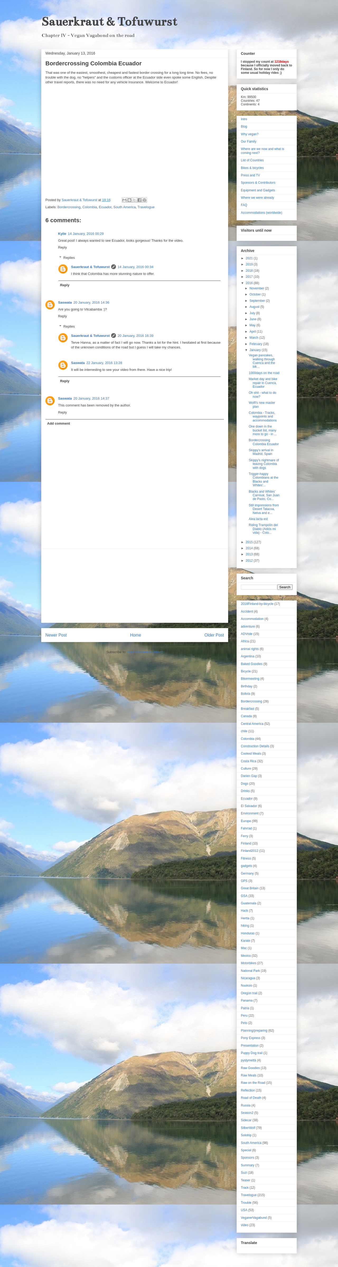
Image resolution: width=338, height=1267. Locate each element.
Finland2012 (249, 851)
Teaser (245, 1180)
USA (244, 1210)
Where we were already (257, 198)
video (244, 1225)
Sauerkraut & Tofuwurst (109, 21)
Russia (246, 1105)
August (255, 307)
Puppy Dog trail (251, 1053)
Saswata (65, 302)
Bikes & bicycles (252, 168)
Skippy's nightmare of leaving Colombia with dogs (264, 464)
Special (246, 1150)
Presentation (250, 1045)
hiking (245, 926)
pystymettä (248, 1060)
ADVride (246, 634)
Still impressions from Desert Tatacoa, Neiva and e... (264, 509)
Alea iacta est (258, 519)
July (253, 313)
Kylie (62, 234)
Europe (246, 821)
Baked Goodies (251, 664)
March (254, 337)
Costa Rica (248, 761)
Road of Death (251, 1098)
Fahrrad (246, 828)
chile (244, 731)
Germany (247, 873)
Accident (247, 611)
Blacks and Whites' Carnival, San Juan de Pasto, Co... (264, 495)
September (258, 301)
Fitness (246, 858)
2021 (250, 258)
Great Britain (250, 888)
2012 (250, 560)
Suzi (244, 1172)
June (253, 319)
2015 (250, 542)
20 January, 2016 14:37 (91, 398)
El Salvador (249, 806)
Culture (246, 768)
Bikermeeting (250, 679)
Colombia (89, 207)
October (256, 294)
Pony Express (250, 1038)
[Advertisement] (134, 586)
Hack (244, 910)
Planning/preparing (254, 1030)
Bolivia (245, 694)
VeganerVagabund (254, 1218)
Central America (252, 724)
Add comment (58, 423)
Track (245, 1188)
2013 (250, 554)
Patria (245, 1008)
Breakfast (247, 709)
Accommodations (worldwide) (261, 213)
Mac (244, 948)
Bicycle (246, 671)
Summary (247, 1165)
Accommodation (252, 619)
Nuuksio (246, 985)
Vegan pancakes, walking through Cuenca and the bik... (262, 360)
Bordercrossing (69, 207)
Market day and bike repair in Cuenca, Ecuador (263, 383)
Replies (69, 258)
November (257, 288)
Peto (244, 1023)
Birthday (246, 686)
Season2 (247, 1113)
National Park (250, 971)
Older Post (214, 635)
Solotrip (246, 1135)
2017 (250, 277)
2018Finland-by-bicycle (257, 604)
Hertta (245, 918)
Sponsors (247, 1157)
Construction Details (255, 746)
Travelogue (146, 207)
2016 (250, 283)
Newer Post (56, 635)
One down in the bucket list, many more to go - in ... (263, 430)
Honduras (248, 933)
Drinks (245, 791)
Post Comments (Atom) (145, 652)
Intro (244, 119)
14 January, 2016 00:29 (86, 234)
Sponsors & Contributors (258, 183)
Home (135, 635)
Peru (244, 1015)
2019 (250, 264)
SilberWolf (248, 1128)
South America (124, 207)
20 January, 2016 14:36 (91, 302)
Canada (246, 716)
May (253, 325)
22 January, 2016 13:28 (104, 363)
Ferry (244, 836)
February (256, 344)
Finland (246, 843)
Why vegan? (250, 134)
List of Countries (252, 160)
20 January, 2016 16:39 (135, 336)
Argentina (247, 656)
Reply (62, 247)
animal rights (250, 649)
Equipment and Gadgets (258, 190)
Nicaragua (248, 978)
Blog (244, 126)
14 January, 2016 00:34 (135, 267)
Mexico (246, 956)
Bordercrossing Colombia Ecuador (264, 442)
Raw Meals (248, 1075)
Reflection (248, 1090)
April (253, 331)
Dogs (244, 783)
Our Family (248, 141)
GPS (244, 881)
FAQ (244, 205)
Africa (245, 641)
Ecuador (105, 207)
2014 (250, 548)
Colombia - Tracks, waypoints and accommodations (263, 416)
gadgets (246, 866)
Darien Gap (249, 776)
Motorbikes (248, 963)
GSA (244, 896)
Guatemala (248, 903)
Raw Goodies (250, 1068)
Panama (247, 1000)
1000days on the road (264, 373)
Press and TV (250, 175)
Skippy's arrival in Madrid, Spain (261, 452)
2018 (250, 271)
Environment (250, 813)
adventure (248, 626)
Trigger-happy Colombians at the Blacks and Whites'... (263, 479)
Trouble (246, 1203)
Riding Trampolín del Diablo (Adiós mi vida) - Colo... (263, 529)
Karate (245, 941)
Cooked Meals (251, 753)
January (256, 350)
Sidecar (246, 1120)
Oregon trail (249, 993)
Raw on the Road (253, 1083)
